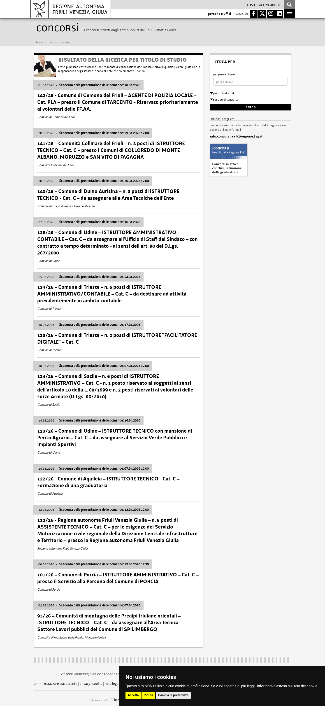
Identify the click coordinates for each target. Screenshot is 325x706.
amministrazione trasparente (55, 683)
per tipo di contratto (224, 100)
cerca (251, 107)
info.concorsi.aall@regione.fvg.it (236, 136)
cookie (97, 683)
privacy (84, 683)
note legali (112, 683)
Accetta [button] (133, 695)
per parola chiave (224, 74)
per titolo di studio (223, 93)
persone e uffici (219, 14)
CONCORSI (52, 42)
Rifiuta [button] (148, 695)
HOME (39, 42)
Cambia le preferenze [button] (173, 695)
